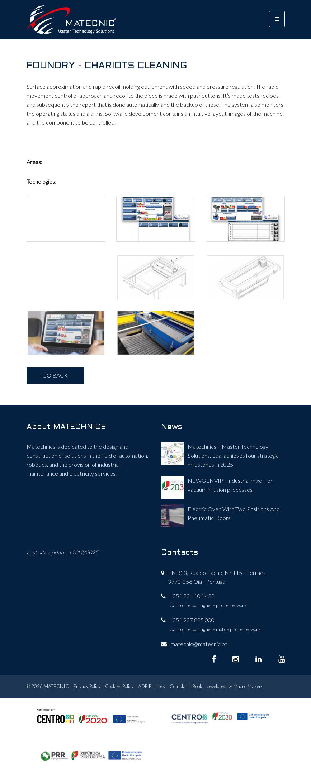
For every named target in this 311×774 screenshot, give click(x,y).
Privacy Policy (87, 686)
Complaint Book (186, 686)
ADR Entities (151, 686)
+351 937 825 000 (192, 619)
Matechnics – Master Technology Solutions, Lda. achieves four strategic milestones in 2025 (233, 455)
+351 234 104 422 (192, 595)
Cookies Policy (119, 686)
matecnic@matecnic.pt (198, 643)
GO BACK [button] (55, 375)
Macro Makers (248, 686)
